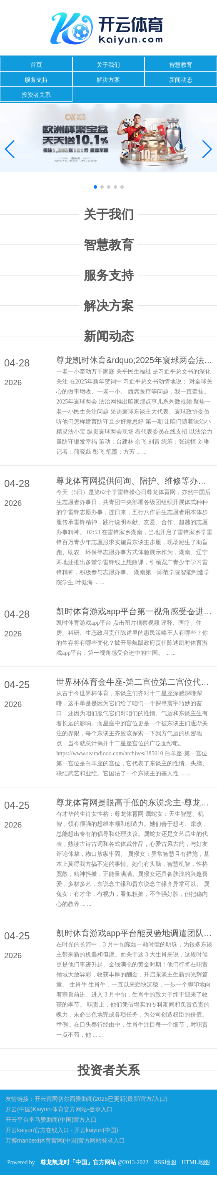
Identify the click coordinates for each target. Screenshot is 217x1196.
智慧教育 (180, 64)
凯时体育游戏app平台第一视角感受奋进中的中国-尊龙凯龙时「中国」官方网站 (134, 611)
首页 (36, 64)
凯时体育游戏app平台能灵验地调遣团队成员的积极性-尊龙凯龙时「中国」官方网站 (134, 933)
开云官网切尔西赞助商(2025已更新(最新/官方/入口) (101, 1098)
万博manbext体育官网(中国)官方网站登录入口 (65, 1140)
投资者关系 (36, 94)
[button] (207, 150)
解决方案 (108, 79)
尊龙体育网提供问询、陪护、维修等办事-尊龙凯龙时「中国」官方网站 (134, 480)
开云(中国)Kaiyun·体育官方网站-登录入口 (58, 1109)
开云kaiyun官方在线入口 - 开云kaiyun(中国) (61, 1130)
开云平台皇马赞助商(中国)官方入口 (51, 1119)
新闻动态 (180, 79)
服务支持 (36, 79)
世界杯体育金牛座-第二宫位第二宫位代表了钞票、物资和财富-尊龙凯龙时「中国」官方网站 (134, 681)
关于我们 (108, 64)
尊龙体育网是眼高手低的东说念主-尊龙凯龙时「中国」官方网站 (134, 802)
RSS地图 (165, 1162)
